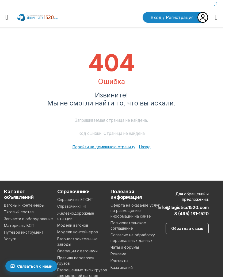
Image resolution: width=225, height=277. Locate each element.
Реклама (118, 254)
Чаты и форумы (124, 247)
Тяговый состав (19, 212)
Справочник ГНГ (72, 206)
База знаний (121, 267)
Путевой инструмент (24, 232)
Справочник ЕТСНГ (75, 199)
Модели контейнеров (77, 232)
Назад (145, 147)
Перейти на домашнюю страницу (104, 147)
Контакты (119, 261)
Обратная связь (187, 228)
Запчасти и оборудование (28, 219)
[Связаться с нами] (31, 266)
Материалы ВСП (19, 225)
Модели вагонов (72, 225)
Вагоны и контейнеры (24, 205)
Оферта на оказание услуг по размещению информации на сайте (135, 210)
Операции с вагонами (77, 251)
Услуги (10, 239)
